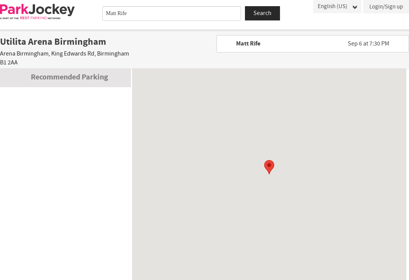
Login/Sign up (386, 6)
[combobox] (171, 13)
